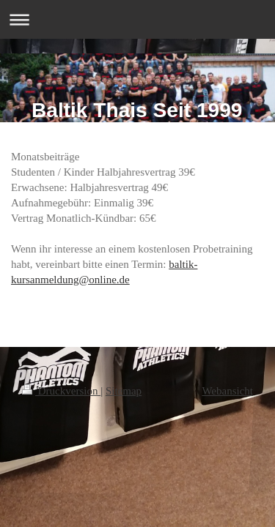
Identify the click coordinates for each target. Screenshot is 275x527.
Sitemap (124, 391)
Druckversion (61, 391)
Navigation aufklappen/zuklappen (137, 19)
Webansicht (227, 391)
